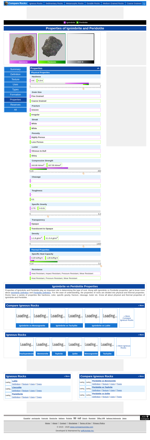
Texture (15, 79)
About (54, 423)
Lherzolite (17, 387)
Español (27, 418)
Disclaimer (73, 423)
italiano (62, 418)
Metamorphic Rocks (75, 3)
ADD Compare (145, 417)
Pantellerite (17, 394)
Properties (15, 99)
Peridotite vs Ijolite (101, 393)
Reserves (15, 104)
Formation (15, 94)
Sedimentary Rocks (54, 3)
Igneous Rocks (35, 3)
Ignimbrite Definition (20, 292)
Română (92, 418)
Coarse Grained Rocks (137, 3)
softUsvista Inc (87, 430)
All (15, 109)
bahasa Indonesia (113, 418)
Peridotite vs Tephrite (102, 387)
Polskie (69, 418)
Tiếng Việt (101, 418)
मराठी (79, 418)
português (36, 418)
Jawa (124, 418)
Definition (15, 74)
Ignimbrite (23, 62)
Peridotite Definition (42, 292)
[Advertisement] (75, 13)
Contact (63, 423)
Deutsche (53, 418)
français (45, 418)
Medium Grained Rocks (113, 3)
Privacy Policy (99, 423)
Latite (14, 381)
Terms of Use (85, 423)
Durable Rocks (93, 3)
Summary (15, 69)
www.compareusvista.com (81, 427)
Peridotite (52, 62)
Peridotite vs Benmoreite (104, 381)
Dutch (84, 418)
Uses (15, 84)
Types (15, 89)
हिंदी (74, 418)
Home (47, 423)
